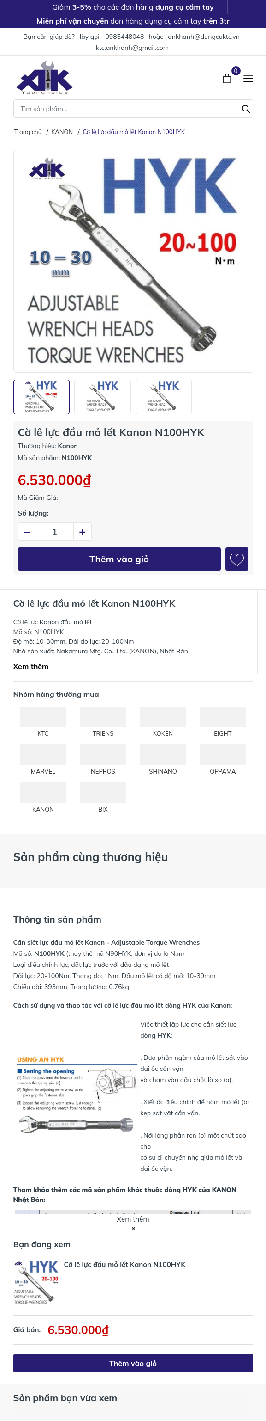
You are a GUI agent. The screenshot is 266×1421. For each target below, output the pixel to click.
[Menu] (248, 77)
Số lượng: (33, 513)
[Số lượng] (54, 531)
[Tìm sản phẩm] (133, 108)
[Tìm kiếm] (246, 107)
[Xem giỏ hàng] (228, 77)
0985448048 (124, 36)
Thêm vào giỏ (119, 559)
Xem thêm (31, 666)
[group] (133, 261)
